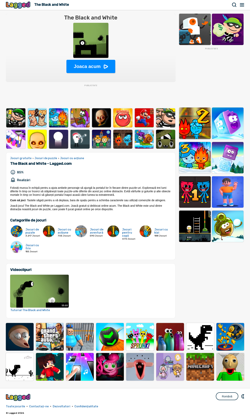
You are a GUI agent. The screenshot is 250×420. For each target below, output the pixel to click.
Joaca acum (87, 66)
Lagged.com (18, 397)
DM (243, 396)
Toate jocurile (15, 406)
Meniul (242, 5)
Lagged (18, 5)
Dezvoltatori (61, 406)
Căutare (234, 5)
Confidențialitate (86, 406)
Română (227, 396)
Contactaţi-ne (39, 406)
